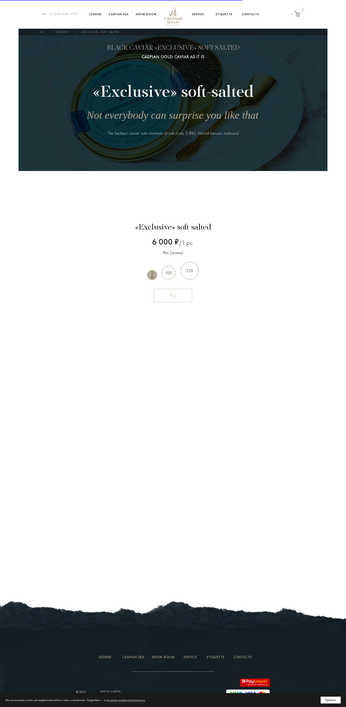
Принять (330, 700)
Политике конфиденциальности (125, 700)
